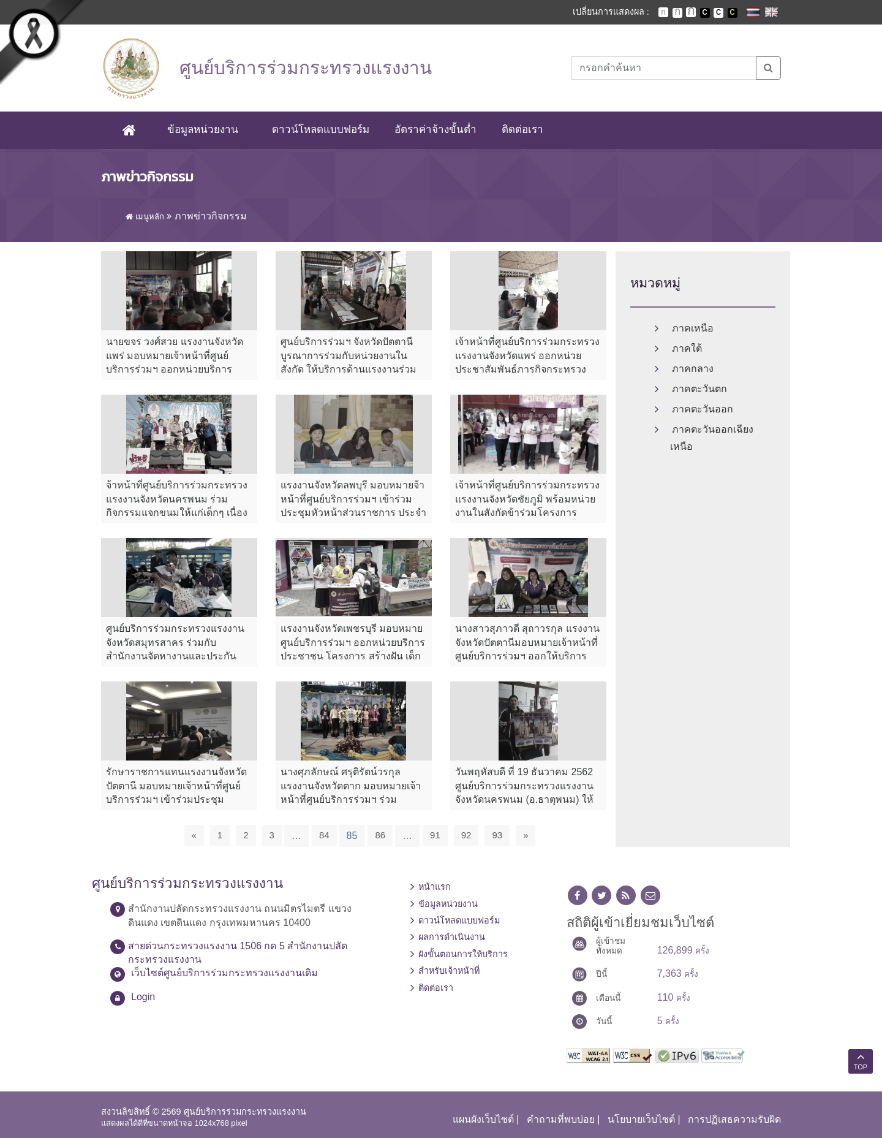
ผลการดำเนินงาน (451, 938)
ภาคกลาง (693, 368)
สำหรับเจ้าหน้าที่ (449, 971)
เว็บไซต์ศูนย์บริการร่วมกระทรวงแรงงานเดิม (224, 973)
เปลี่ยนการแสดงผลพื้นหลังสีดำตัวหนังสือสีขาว (705, 13)
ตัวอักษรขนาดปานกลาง (677, 13)
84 (324, 835)
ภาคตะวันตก (699, 389)
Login (143, 997)
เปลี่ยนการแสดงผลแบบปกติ (718, 13)
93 (497, 835)
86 (380, 835)
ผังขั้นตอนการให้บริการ (463, 954)
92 (466, 835)
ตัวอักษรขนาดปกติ (663, 12)
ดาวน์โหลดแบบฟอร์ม (320, 129)
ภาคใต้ (687, 348)
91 (435, 835)
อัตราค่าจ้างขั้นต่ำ (435, 129)
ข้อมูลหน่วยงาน (202, 129)
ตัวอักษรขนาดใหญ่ (691, 12)
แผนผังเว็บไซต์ (483, 1119)
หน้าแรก (434, 887)
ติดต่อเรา (522, 129)
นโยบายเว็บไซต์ (641, 1119)
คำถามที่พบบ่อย (561, 1119)
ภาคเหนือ (693, 328)
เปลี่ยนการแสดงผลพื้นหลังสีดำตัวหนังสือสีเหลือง (732, 13)
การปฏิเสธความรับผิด (734, 1119)
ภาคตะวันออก (702, 409)
